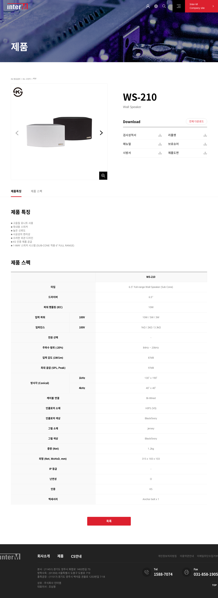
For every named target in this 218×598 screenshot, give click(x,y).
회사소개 (43, 556)
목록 (109, 521)
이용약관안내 (187, 556)
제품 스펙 (36, 191)
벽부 (34, 79)
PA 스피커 (27, 79)
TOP (214, 585)
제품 (60, 556)
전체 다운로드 (196, 121)
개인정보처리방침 (167, 556)
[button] (101, 133)
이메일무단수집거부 (207, 556)
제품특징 (16, 191)
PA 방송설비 (15, 79)
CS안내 (76, 556)
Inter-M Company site (197, 6)
